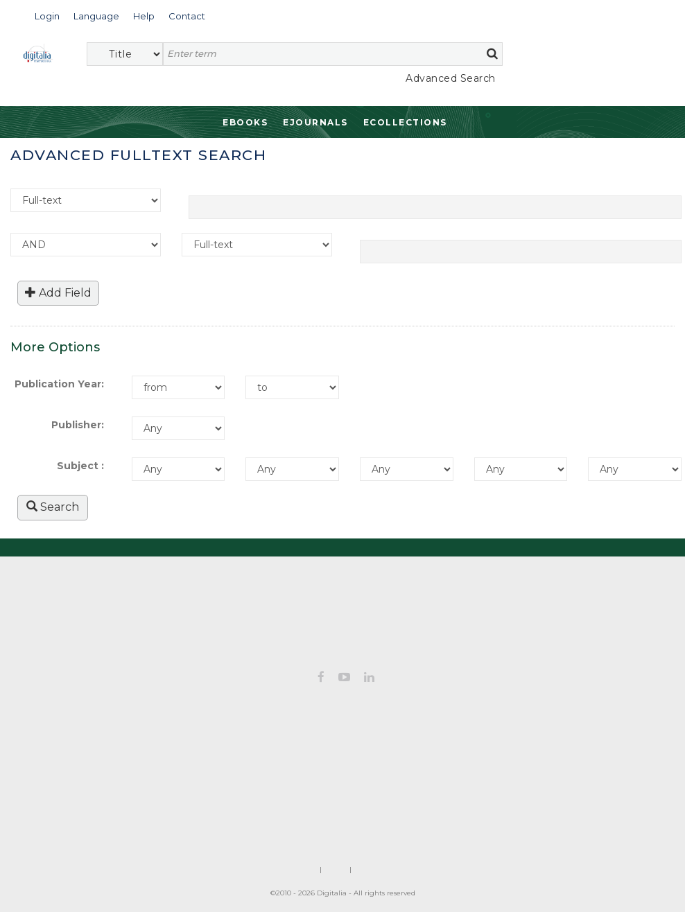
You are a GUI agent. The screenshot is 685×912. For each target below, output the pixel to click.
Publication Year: (59, 384)
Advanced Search (451, 78)
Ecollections (405, 122)
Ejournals (315, 122)
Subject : (80, 465)
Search (52, 507)
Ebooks (245, 122)
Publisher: (77, 425)
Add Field (58, 292)
